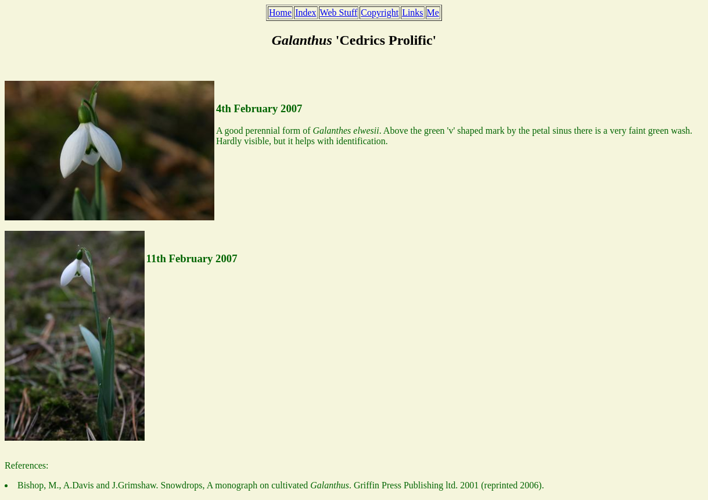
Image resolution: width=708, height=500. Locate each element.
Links (412, 12)
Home (280, 12)
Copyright (379, 12)
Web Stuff (339, 12)
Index (305, 12)
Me (433, 12)
